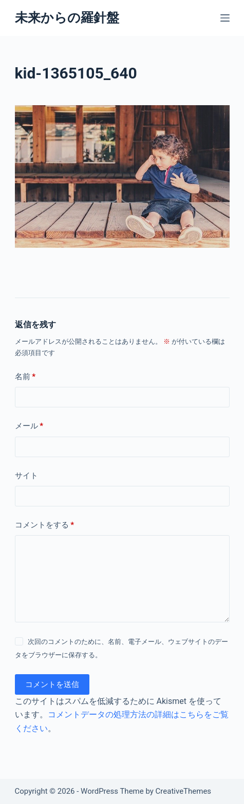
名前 (25, 376)
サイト (26, 475)
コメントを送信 (52, 684)
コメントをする (44, 525)
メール (29, 426)
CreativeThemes (184, 791)
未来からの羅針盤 (67, 17)
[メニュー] (225, 18)
